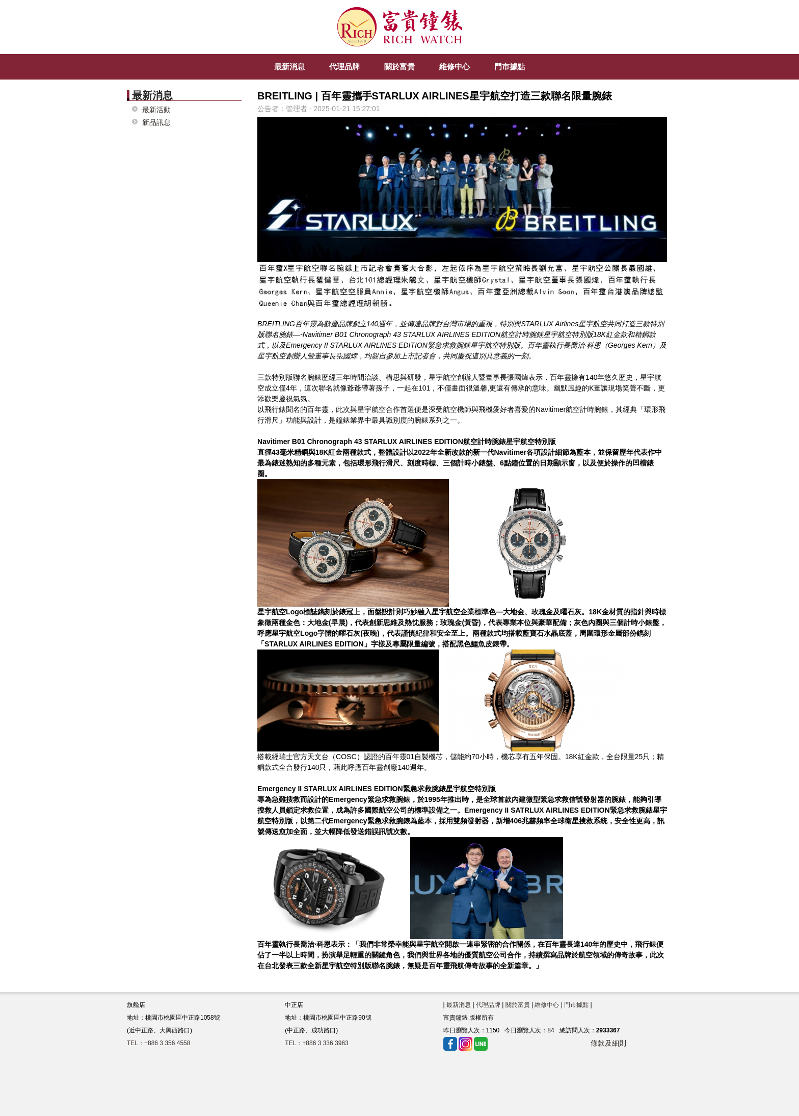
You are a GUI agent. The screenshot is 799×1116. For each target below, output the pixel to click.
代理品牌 (488, 1004)
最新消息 (458, 1004)
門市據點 (576, 1004)
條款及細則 (608, 1043)
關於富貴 (517, 1004)
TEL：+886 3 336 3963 (316, 1043)
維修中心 (547, 1004)
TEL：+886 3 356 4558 (158, 1043)
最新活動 (156, 110)
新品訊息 (156, 122)
